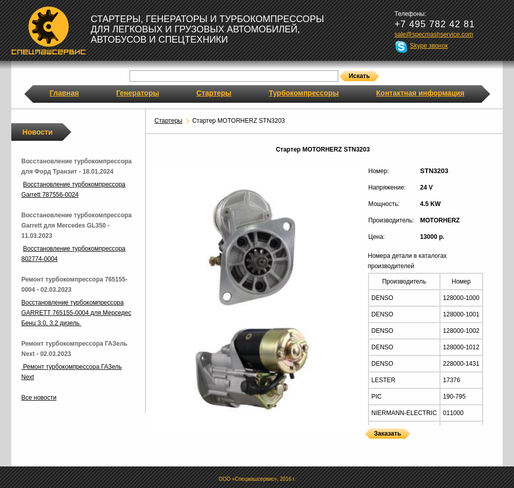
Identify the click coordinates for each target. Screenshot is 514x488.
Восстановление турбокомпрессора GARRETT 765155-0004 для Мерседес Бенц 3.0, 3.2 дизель (77, 313)
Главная (64, 93)
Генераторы (137, 93)
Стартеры (213, 93)
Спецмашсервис (48, 30)
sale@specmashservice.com (434, 34)
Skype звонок (429, 45)
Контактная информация (420, 93)
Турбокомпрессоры (304, 93)
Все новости (39, 397)
